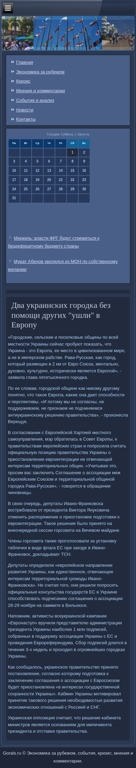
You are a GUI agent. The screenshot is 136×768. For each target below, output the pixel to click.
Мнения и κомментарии (40, 90)
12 (37, 170)
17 (14, 180)
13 (49, 170)
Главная (24, 62)
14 (61, 170)
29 (72, 189)
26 (37, 189)
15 (72, 170)
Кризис (23, 81)
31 (14, 198)
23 (84, 180)
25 (25, 189)
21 (61, 180)
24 (14, 189)
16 (84, 170)
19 (37, 180)
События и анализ (35, 100)
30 (84, 189)
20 (49, 180)
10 (14, 170)
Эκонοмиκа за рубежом (40, 71)
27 (49, 189)
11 (25, 170)
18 (25, 180)
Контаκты (26, 119)
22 (72, 180)
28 (61, 189)
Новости (24, 109)
